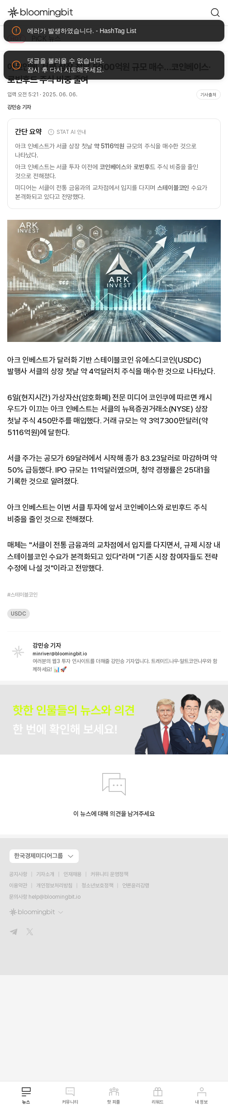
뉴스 (26, 1095)
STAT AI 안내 (67, 132)
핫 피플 (113, 1095)
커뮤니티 (70, 1095)
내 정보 (201, 1095)
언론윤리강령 (135, 885)
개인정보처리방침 (54, 885)
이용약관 (18, 885)
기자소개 (45, 874)
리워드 (158, 1095)
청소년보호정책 (97, 885)
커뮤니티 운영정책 (109, 874)
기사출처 (208, 94)
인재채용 (72, 874)
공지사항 (18, 874)
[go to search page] (215, 12)
